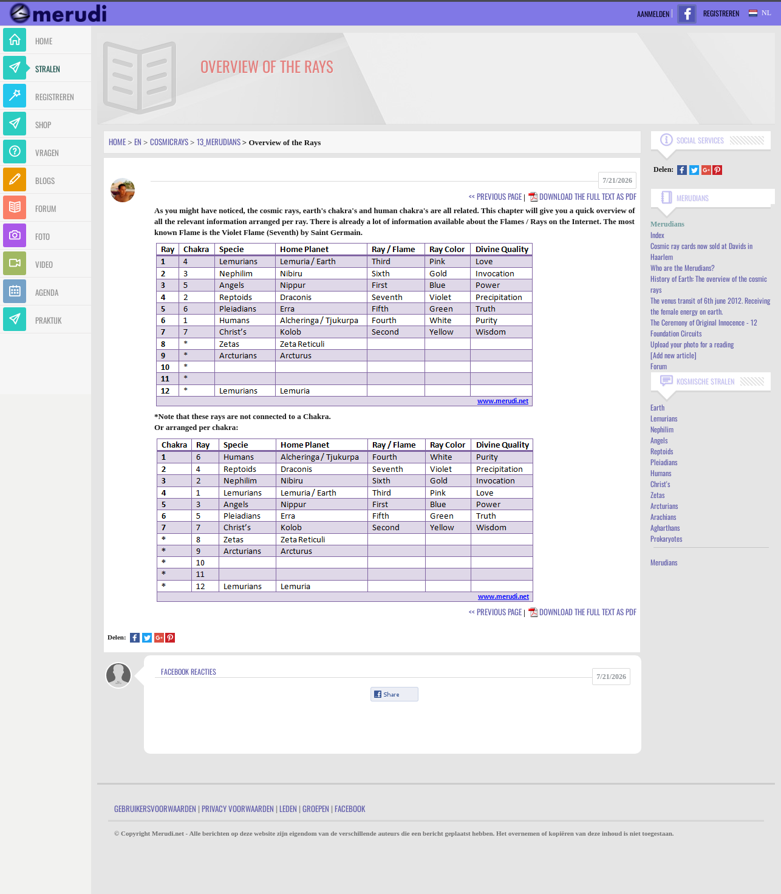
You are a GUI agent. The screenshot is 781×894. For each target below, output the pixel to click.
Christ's (660, 484)
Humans (660, 473)
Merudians (663, 562)
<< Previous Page (495, 196)
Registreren (721, 13)
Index (657, 235)
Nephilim (662, 429)
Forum (658, 366)
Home (117, 141)
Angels (658, 440)
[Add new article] (673, 355)
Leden (288, 808)
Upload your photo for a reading (692, 344)
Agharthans (665, 527)
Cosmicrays (169, 141)
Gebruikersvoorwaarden (155, 808)
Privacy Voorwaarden (238, 808)
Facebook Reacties (188, 671)
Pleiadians (663, 462)
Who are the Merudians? (682, 267)
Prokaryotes (666, 538)
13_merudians (218, 141)
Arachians (663, 516)
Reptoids (661, 451)
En (138, 141)
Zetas (657, 495)
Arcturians (664, 505)
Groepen (315, 808)
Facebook (350, 808)
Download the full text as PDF (581, 196)
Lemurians (663, 418)
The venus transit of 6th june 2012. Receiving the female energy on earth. (710, 305)
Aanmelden (653, 14)
